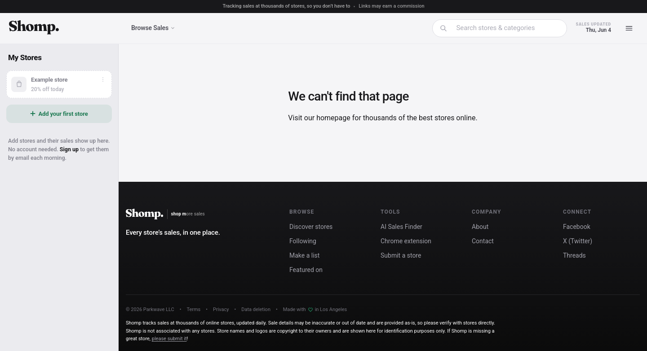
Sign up (69, 149)
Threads (574, 255)
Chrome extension (406, 241)
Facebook (576, 226)
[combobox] (505, 28)
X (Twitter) (577, 241)
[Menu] (629, 28)
